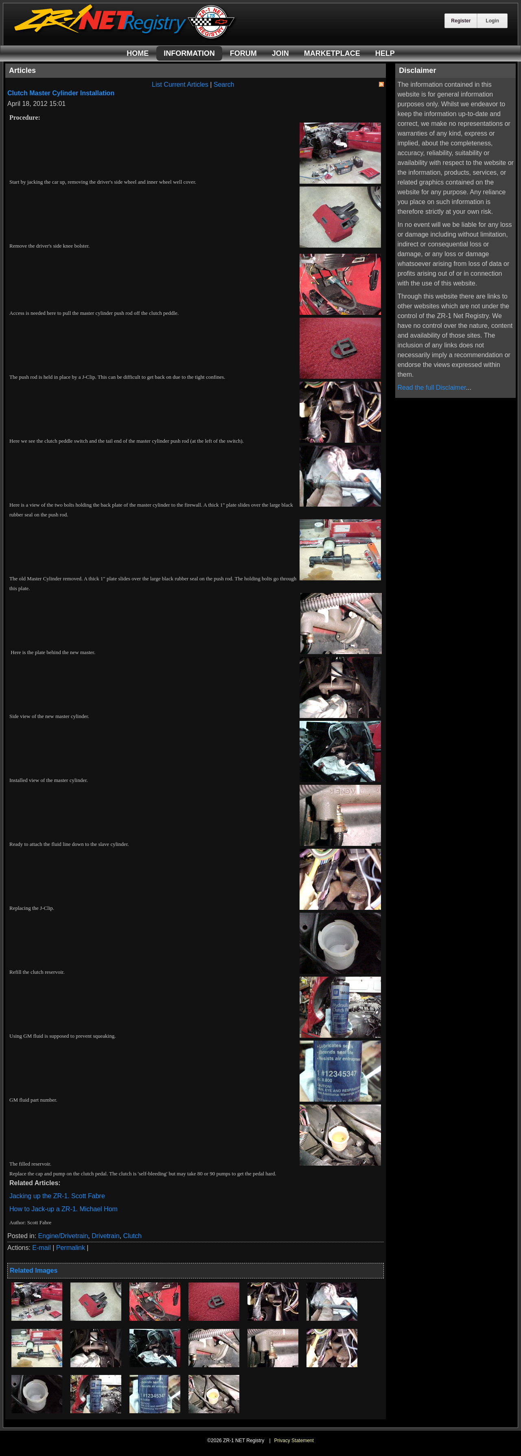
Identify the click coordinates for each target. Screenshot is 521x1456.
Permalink (70, 1247)
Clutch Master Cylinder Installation (60, 93)
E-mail (41, 1247)
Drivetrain (105, 1235)
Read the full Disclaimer (431, 387)
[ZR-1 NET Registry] (125, 38)
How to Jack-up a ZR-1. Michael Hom (63, 1209)
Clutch (132, 1235)
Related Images (33, 1270)
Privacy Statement (293, 1440)
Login (492, 21)
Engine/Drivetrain (63, 1235)
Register (461, 21)
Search (224, 84)
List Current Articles (180, 84)
